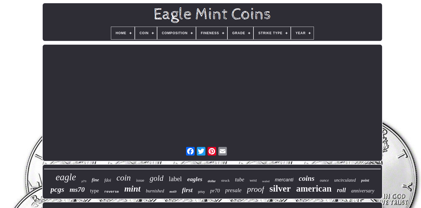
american (314, 188)
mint (132, 188)
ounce (324, 180)
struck (225, 180)
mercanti (284, 179)
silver (280, 188)
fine (95, 179)
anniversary (362, 190)
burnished (155, 190)
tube (239, 179)
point (365, 180)
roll (341, 190)
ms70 (77, 189)
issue (140, 180)
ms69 (172, 191)
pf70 (83, 181)
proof (255, 189)
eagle (66, 177)
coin (124, 177)
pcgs (57, 189)
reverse (111, 192)
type (94, 190)
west (253, 180)
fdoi (107, 180)
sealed (265, 181)
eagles (194, 179)
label (175, 178)
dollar (212, 181)
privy (201, 192)
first (187, 189)
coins (307, 178)
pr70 (215, 190)
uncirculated (345, 180)
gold (157, 178)
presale (233, 190)
